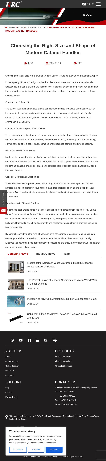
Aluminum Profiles (63, 357)
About (7, 357)
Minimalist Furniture (63, 366)
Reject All (36, 449)
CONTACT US (3, 199)
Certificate (9, 375)
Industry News (45, 253)
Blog (7, 388)
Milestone (9, 371)
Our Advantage (11, 361)
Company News (36, 27)
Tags (66, 253)
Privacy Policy (11, 397)
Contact (8, 392)
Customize (18, 449)
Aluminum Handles (63, 361)
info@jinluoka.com (69, 404)
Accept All (54, 449)
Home (12, 27)
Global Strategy (12, 366)
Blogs (21, 27)
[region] (36, 441)
